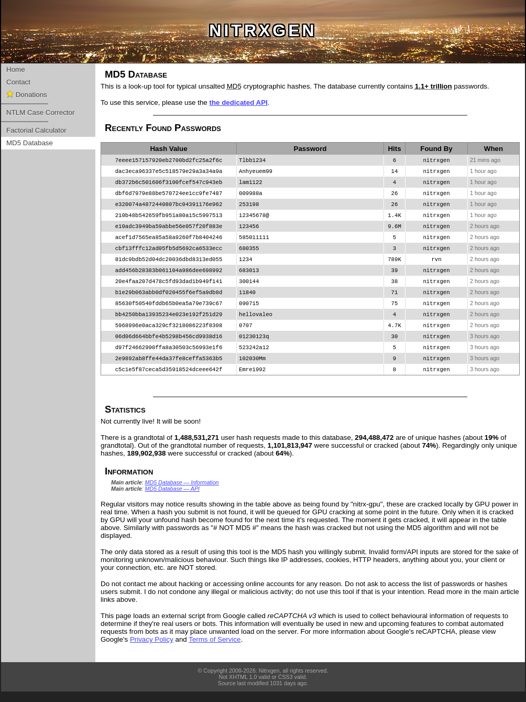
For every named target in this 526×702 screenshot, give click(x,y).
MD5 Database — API (172, 499)
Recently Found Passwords (163, 127)
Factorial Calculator (36, 130)
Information (129, 481)
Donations (26, 94)
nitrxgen (262, 30)
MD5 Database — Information (182, 493)
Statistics (125, 419)
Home (15, 69)
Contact (18, 82)
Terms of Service (214, 650)
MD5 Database (29, 143)
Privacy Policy (151, 650)
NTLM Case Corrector (40, 112)
